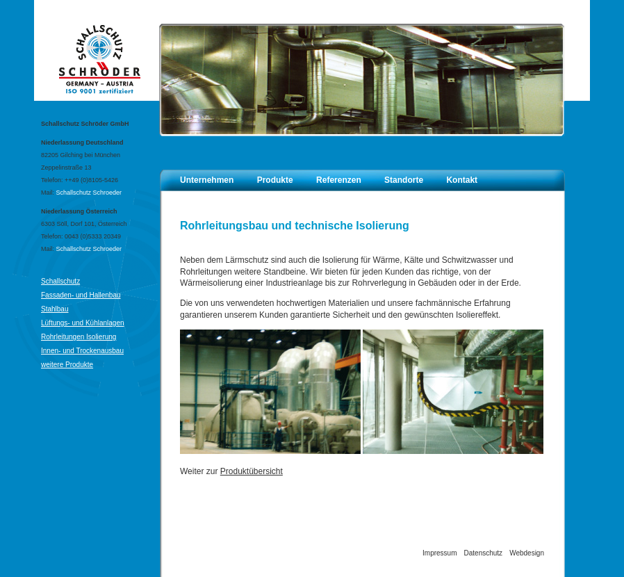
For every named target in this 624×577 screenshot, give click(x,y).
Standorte (403, 180)
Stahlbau (54, 309)
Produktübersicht (251, 471)
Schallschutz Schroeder (89, 192)
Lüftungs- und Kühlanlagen (82, 323)
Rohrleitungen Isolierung (78, 337)
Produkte (275, 180)
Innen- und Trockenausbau (82, 351)
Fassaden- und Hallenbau (81, 295)
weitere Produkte (67, 364)
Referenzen (338, 180)
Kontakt (461, 180)
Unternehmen (206, 180)
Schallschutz (60, 281)
